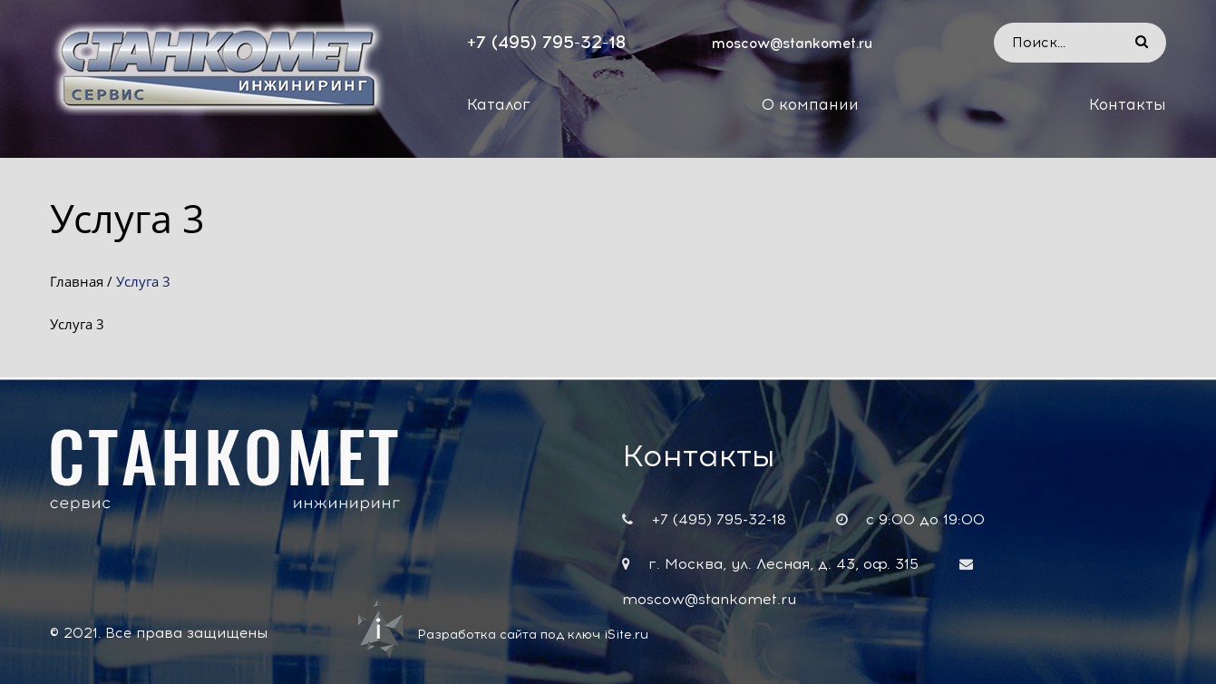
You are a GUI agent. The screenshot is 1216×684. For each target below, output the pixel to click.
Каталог (498, 104)
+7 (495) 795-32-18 (546, 42)
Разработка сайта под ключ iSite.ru (532, 634)
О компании (810, 104)
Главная (76, 281)
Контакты (1127, 104)
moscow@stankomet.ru (792, 43)
